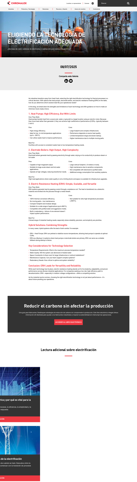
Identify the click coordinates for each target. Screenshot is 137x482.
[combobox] (93, 3)
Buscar (128, 3)
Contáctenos (22, 474)
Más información (27, 432)
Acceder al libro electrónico (68, 322)
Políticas (11, 474)
